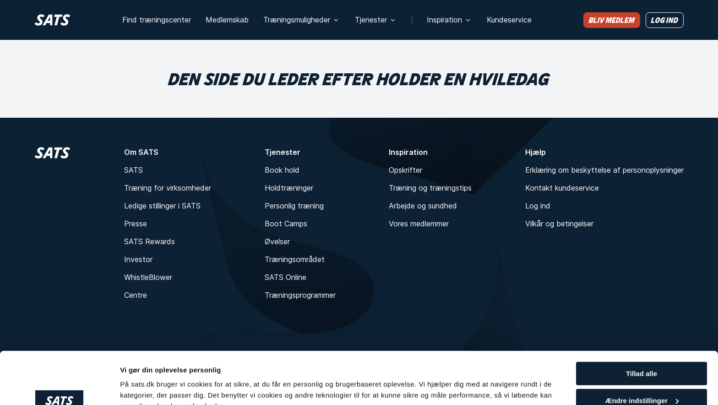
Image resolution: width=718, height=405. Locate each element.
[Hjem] (52, 20)
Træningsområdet (295, 259)
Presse (135, 223)
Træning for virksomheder (167, 187)
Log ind (537, 205)
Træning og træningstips (430, 187)
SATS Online (285, 277)
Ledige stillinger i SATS (162, 205)
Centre (135, 295)
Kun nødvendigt (641, 382)
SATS (133, 170)
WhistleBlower (148, 277)
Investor (138, 259)
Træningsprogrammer (300, 295)
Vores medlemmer (419, 223)
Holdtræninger (289, 187)
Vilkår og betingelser (559, 223)
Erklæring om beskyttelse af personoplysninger (604, 170)
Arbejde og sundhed (423, 205)
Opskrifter (405, 170)
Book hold (282, 170)
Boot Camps (286, 223)
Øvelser (277, 241)
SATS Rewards (149, 241)
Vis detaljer (138, 386)
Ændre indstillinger (642, 356)
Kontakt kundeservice (562, 187)
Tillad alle (641, 329)
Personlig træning (294, 205)
